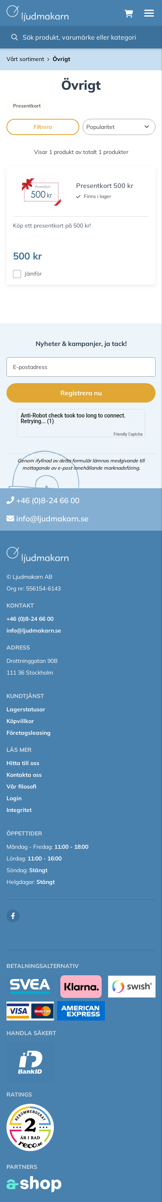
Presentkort (27, 106)
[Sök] (81, 37)
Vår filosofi (21, 786)
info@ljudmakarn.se (52, 518)
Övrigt (61, 59)
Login (13, 798)
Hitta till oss (22, 763)
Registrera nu (81, 393)
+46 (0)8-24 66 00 (47, 500)
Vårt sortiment (25, 59)
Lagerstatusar (25, 709)
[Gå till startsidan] (37, 13)
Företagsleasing (28, 732)
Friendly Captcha (128, 434)
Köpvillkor (20, 721)
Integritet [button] (19, 810)
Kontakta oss (24, 774)
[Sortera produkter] (119, 127)
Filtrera (43, 127)
